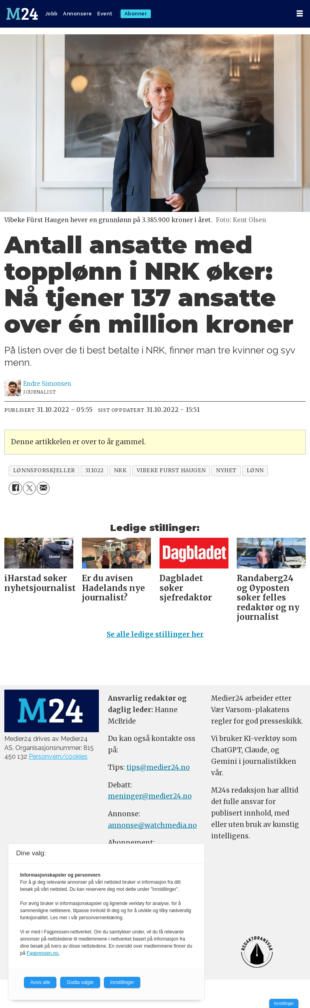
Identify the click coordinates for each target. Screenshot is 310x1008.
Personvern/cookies (58, 756)
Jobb (51, 14)
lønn (255, 470)
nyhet (226, 470)
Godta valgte (80, 982)
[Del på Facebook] (15, 488)
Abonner (135, 14)
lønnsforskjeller (44, 470)
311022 (94, 470)
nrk (120, 470)
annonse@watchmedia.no (152, 825)
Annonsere (77, 14)
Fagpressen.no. (43, 953)
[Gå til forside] (22, 14)
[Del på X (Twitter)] (29, 488)
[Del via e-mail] (43, 488)
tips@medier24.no (158, 767)
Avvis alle (40, 982)
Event (105, 14)
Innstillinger (284, 1003)
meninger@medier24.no (150, 796)
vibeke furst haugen (171, 470)
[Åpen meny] (299, 13)
